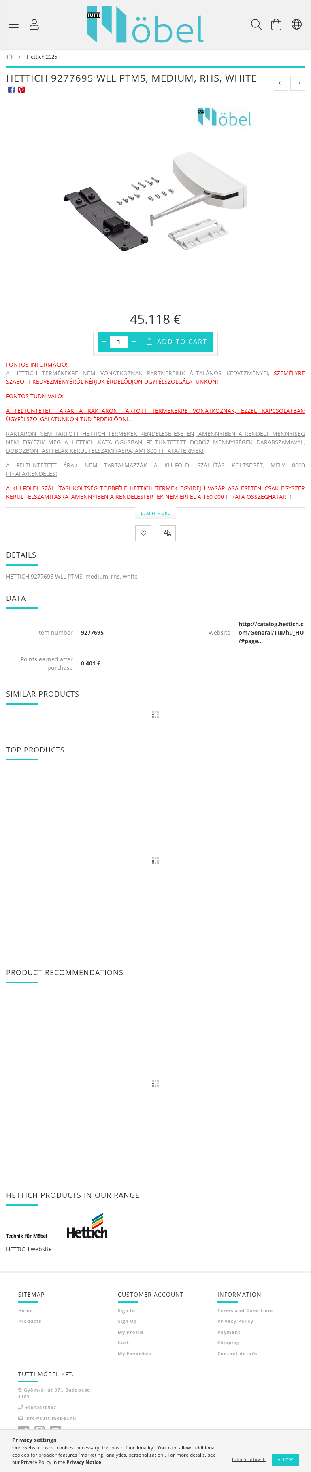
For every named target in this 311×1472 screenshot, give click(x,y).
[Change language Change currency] (297, 24)
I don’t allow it (249, 1459)
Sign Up (127, 1323)
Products (29, 1323)
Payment (229, 1334)
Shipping (228, 1344)
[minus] (104, 343)
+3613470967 (40, 1409)
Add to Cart (182, 343)
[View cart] (276, 24)
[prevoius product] (281, 85)
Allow (285, 1459)
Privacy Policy (235, 1323)
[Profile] (34, 24)
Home (25, 1312)
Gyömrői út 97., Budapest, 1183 (54, 1394)
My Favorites (134, 1355)
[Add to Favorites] (143, 535)
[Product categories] (14, 24)
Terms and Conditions (245, 1312)
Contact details (237, 1355)
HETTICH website (29, 1250)
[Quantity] (119, 343)
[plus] (134, 343)
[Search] (256, 24)
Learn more (155, 514)
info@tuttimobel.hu (50, 1420)
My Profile (131, 1334)
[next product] (297, 85)
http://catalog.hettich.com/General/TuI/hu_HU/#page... (271, 634)
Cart (123, 1344)
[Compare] (168, 535)
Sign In (126, 1312)
